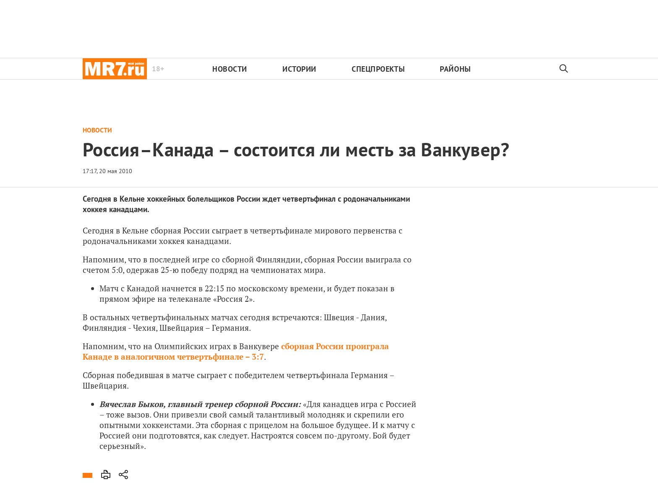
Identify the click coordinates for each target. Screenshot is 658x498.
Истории (299, 69)
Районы (455, 69)
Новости (229, 69)
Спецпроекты (378, 69)
